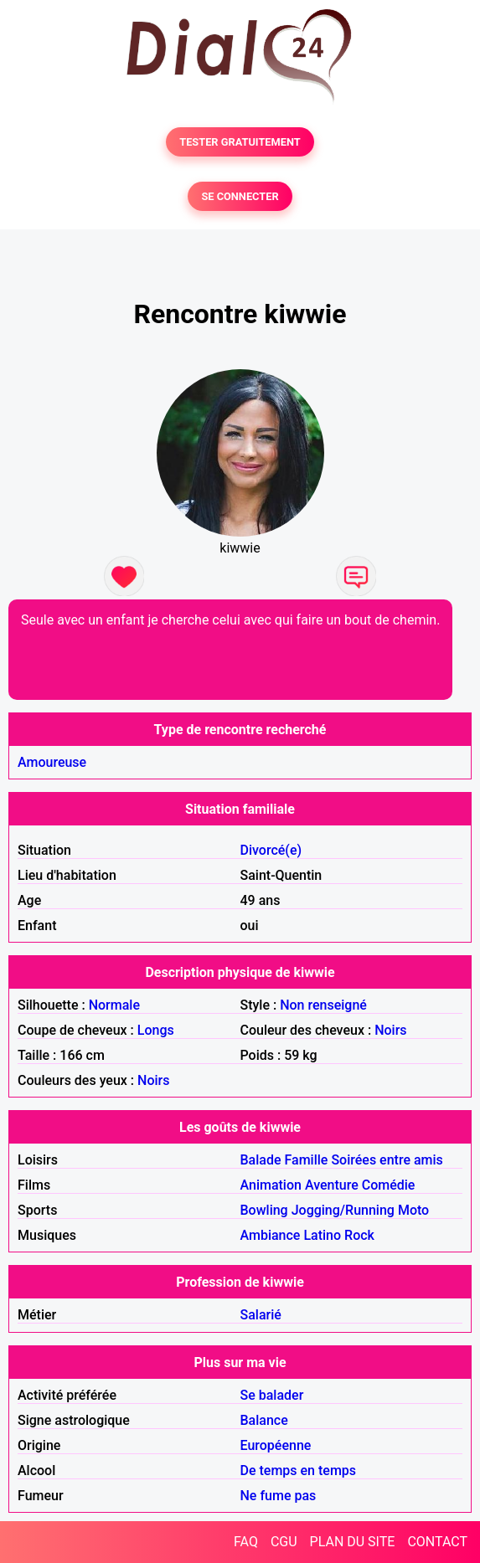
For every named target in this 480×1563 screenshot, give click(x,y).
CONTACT (437, 1542)
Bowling (264, 1210)
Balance (264, 1420)
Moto (413, 1210)
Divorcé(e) (271, 850)
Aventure (332, 1185)
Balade (260, 1160)
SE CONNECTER (239, 196)
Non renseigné (323, 1005)
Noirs (390, 1030)
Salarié (260, 1315)
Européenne (276, 1445)
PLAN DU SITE (352, 1542)
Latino (322, 1235)
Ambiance (270, 1235)
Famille (306, 1160)
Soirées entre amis (386, 1160)
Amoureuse (52, 762)
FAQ (246, 1542)
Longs (155, 1030)
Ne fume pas (278, 1496)
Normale (114, 1005)
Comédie (388, 1185)
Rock (359, 1235)
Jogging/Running (343, 1210)
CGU (284, 1542)
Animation (271, 1185)
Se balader (272, 1395)
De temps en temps (298, 1470)
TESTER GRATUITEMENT (240, 142)
